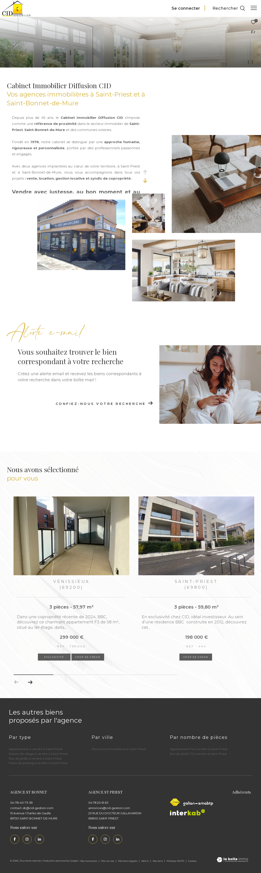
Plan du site (108, 860)
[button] (30, 682)
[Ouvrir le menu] (254, 8)
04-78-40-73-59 (21, 802)
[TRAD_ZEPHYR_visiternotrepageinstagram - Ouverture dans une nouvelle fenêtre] (27, 839)
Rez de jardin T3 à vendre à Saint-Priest (198, 754)
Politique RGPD (175, 860)
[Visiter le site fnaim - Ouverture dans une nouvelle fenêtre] (175, 802)
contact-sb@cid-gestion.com (31, 808)
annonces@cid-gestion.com (109, 808)
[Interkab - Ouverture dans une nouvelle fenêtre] (187, 812)
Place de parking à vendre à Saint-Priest (38, 763)
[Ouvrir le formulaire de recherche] (229, 8)
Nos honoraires (89, 860)
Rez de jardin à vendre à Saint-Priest (35, 758)
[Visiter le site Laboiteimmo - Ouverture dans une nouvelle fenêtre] (232, 860)
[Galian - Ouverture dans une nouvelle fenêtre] (198, 803)
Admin (145, 860)
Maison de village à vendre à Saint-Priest (38, 754)
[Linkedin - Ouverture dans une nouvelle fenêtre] (39, 839)
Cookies (192, 861)
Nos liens (158, 860)
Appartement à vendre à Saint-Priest (36, 749)
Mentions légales (128, 860)
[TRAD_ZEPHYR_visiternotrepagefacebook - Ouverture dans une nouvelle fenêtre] (14, 839)
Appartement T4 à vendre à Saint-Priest (198, 749)
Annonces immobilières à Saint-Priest (119, 749)
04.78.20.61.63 (98, 802)
